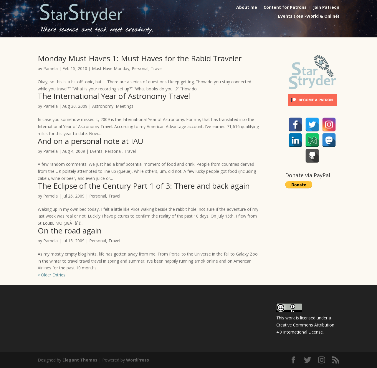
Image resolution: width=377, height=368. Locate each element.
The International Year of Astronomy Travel (114, 96)
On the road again (70, 230)
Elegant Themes (79, 360)
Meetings (124, 106)
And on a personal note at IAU (90, 141)
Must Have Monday (110, 68)
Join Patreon (326, 7)
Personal (140, 68)
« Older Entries (51, 275)
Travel (157, 68)
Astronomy (102, 106)
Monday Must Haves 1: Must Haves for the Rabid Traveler (140, 58)
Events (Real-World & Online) (308, 16)
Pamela (50, 68)
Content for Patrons (285, 7)
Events (96, 151)
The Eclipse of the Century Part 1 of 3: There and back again (144, 185)
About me (246, 7)
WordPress (137, 360)
